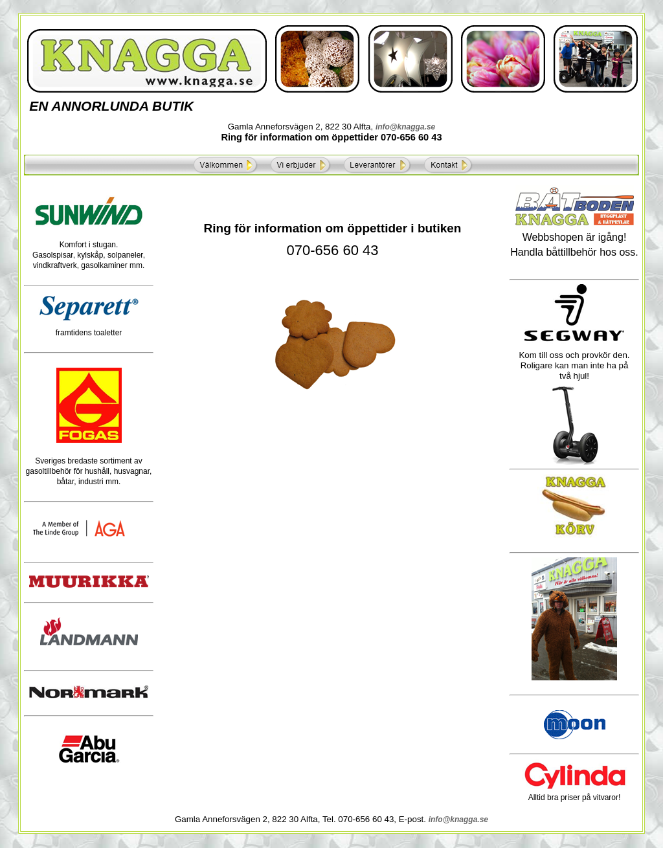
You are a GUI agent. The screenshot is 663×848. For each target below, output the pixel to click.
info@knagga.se (405, 126)
